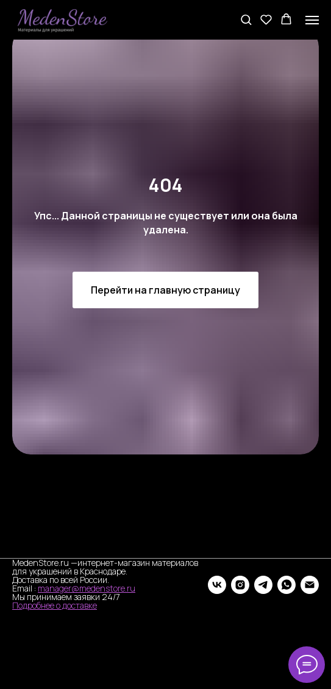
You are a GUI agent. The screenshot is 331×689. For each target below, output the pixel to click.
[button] (246, 19)
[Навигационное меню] (312, 20)
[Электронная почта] (310, 585)
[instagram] (240, 585)
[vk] (217, 585)
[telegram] (263, 585)
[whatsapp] (286, 585)
